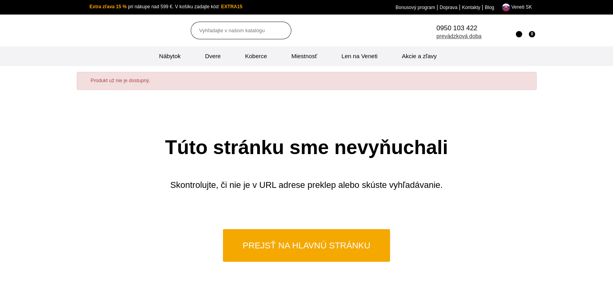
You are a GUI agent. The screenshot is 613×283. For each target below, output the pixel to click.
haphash (329, 277)
